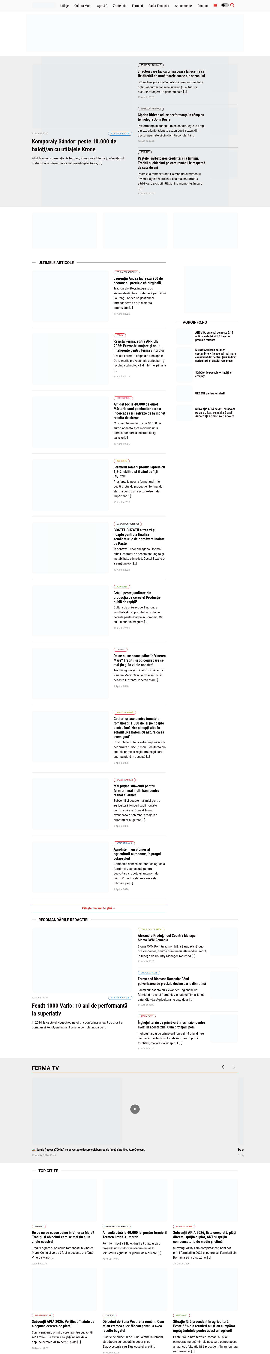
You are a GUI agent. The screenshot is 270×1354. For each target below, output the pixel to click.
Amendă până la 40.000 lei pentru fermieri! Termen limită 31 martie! (135, 1094)
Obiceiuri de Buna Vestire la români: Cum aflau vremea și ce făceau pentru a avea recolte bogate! (133, 1186)
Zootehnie (119, 6)
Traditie (145, 157)
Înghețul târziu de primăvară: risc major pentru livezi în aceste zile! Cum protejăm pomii (169, 882)
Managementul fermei (97, 463)
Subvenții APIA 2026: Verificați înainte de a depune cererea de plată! (63, 1184)
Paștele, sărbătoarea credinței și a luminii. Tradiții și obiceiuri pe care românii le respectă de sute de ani (169, 167)
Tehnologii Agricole (151, 65)
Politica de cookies (160, 1342)
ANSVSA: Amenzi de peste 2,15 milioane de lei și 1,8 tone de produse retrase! (215, 340)
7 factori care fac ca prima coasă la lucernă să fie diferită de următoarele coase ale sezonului (170, 76)
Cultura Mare (83, 6)
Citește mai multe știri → (99, 759)
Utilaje (64, 6)
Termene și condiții (216, 1342)
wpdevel (53, 1346)
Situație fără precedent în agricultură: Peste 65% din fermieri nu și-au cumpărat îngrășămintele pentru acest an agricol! (204, 1186)
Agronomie (91, 512)
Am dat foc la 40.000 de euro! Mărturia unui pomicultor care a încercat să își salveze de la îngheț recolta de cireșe (124, 381)
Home (126, 1342)
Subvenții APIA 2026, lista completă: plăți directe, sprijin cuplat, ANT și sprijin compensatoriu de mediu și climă (204, 1097)
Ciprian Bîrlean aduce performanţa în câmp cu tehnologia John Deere (170, 121)
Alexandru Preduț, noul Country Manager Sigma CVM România (168, 788)
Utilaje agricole (120, 143)
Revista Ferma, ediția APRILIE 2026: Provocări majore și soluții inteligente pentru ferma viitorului (123, 334)
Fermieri (137, 6)
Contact (202, 6)
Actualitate (147, 872)
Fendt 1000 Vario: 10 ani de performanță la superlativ (68, 870)
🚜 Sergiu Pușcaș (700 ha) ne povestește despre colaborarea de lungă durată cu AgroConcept (88, 1009)
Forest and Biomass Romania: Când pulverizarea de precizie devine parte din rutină (168, 834)
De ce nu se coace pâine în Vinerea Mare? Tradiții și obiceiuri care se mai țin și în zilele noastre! (122, 569)
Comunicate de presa (151, 780)
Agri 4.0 (102, 6)
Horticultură (93, 370)
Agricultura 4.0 (94, 708)
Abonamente (183, 6)
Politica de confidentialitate (188, 1342)
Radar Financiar (158, 6)
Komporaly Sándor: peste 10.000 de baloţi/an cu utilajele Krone (79, 155)
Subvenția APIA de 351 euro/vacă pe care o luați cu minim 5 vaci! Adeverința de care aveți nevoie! (216, 419)
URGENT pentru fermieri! (210, 400)
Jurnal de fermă (94, 606)
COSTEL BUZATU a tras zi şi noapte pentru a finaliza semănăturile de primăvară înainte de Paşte (122, 471)
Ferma (89, 326)
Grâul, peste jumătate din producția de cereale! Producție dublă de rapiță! (118, 520)
